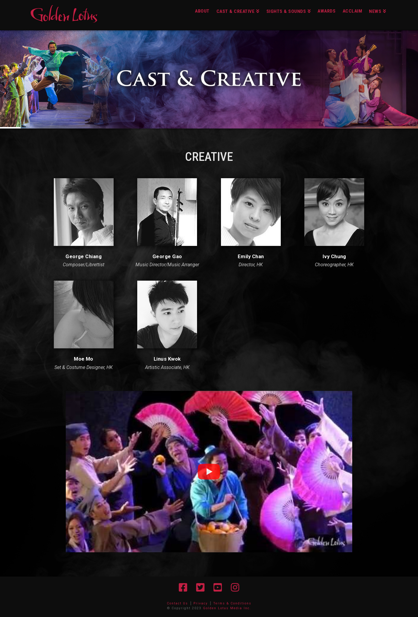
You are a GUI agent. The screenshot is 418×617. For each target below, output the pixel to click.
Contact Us (177, 603)
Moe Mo (83, 359)
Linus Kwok (167, 359)
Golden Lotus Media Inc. (227, 608)
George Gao (167, 256)
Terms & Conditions (232, 603)
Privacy (200, 603)
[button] (209, 472)
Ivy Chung (334, 256)
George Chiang (83, 256)
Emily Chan (251, 256)
